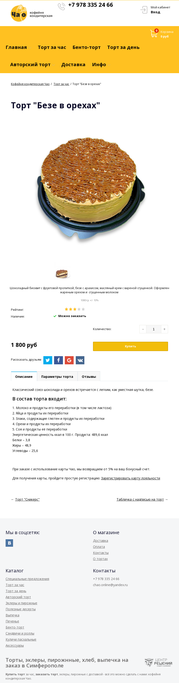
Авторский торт (18, 597)
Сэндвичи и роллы (20, 633)
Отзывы (90, 376)
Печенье (12, 621)
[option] (62, 271)
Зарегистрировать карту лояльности (130, 478)
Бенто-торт (15, 627)
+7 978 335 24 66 (90, 4)
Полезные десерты (21, 609)
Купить (130, 346)
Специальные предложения (27, 579)
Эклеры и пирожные (21, 603)
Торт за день (16, 591)
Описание (24, 376)
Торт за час (15, 585)
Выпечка (12, 615)
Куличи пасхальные (21, 639)
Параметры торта (58, 376)
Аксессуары (15, 645)
